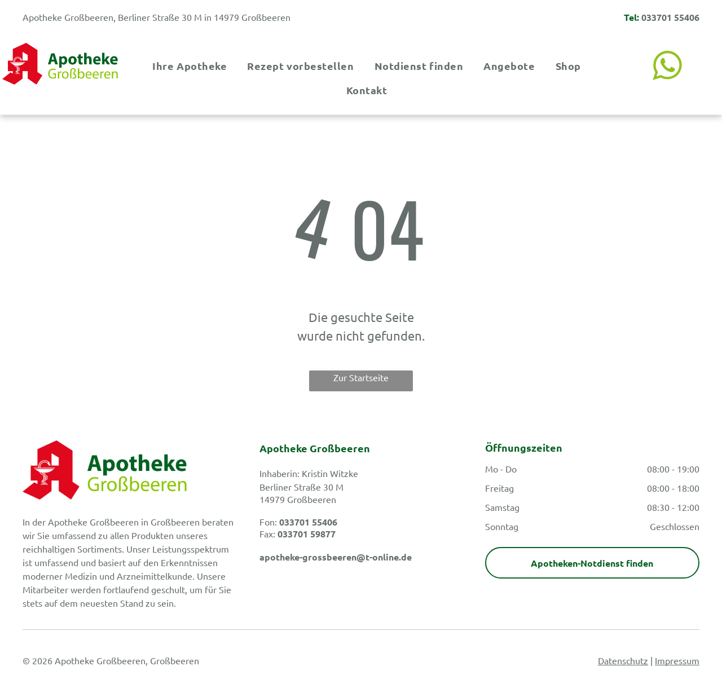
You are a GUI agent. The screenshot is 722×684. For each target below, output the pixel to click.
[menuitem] (188, 66)
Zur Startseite (361, 377)
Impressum (677, 660)
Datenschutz (623, 660)
